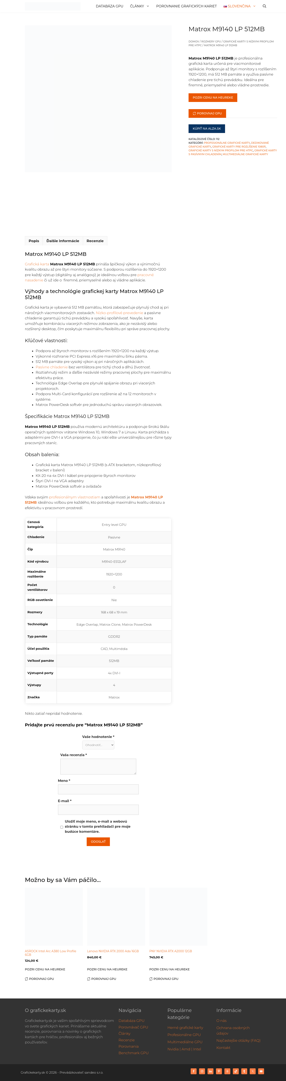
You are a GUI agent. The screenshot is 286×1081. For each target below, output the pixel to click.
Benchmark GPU (134, 1053)
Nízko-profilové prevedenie (119, 313)
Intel (197, 1049)
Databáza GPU (109, 6)
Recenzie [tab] (95, 241)
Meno (64, 781)
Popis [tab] (34, 241)
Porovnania (129, 1046)
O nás (221, 1021)
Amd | (187, 1049)
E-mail (65, 801)
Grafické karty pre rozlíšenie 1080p (239, 146)
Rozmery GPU (211, 41)
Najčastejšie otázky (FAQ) (238, 1040)
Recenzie (127, 1040)
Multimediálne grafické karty (245, 154)
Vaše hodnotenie (98, 737)
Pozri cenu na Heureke (213, 97)
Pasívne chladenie (52, 367)
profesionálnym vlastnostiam (74, 497)
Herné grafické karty (185, 1027)
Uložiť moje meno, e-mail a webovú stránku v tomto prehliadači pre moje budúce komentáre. (98, 826)
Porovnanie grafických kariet (186, 6)
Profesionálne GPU (184, 1035)
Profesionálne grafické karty (227, 142)
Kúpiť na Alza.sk (207, 128)
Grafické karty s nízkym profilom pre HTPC (221, 150)
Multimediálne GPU (184, 1042)
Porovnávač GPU (133, 1027)
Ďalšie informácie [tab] (62, 241)
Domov (194, 41)
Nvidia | (174, 1049)
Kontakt (223, 1048)
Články (141, 6)
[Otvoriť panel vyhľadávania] (264, 6)
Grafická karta (37, 264)
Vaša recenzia (73, 755)
